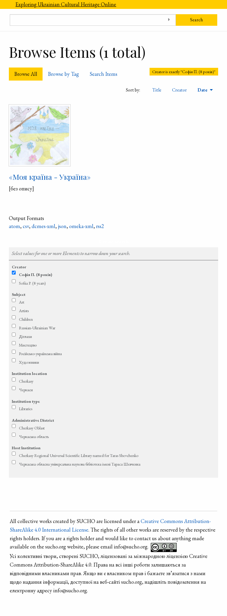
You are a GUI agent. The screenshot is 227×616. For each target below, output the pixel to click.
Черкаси (26, 389)
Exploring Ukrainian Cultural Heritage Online (65, 4)
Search (196, 20)
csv (26, 226)
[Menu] (5, 4)
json (62, 226)
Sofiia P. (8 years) (32, 283)
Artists (24, 310)
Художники (29, 362)
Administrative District (33, 420)
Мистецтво (28, 345)
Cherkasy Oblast (32, 428)
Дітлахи (25, 336)
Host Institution (26, 447)
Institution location (29, 373)
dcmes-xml (43, 226)
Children (26, 319)
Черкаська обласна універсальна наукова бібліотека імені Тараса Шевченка (79, 464)
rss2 (100, 226)
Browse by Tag (63, 73)
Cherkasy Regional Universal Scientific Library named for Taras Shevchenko (78, 455)
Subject (18, 294)
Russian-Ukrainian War (37, 328)
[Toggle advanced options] (169, 20)
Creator (179, 90)
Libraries (25, 408)
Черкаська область (34, 436)
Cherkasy (26, 381)
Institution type (26, 401)
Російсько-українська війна (40, 353)
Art (21, 302)
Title (156, 90)
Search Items (103, 73)
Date (203, 90)
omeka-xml (81, 226)
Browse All (25, 73)
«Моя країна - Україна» (50, 177)
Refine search (113, 241)
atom (14, 226)
